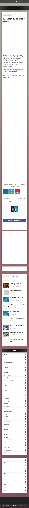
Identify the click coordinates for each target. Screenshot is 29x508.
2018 (15, 482)
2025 (15, 463)
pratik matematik (15, 427)
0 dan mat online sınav (14, 14)
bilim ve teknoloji (15, 370)
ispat (15, 396)
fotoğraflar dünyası (15, 380)
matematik (15, 409)
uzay (15, 445)
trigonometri (15, 439)
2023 (15, 468)
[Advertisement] (14, 247)
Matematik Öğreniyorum (16, 332)
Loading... (14, 117)
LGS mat (15, 359)
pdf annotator (15, 421)
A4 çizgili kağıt (14, 276)
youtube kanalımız (7, 269)
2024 (15, 465)
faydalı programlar (15, 377)
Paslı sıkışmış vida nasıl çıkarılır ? (16, 284)
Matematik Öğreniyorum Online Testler (16, 312)
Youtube (15, 367)
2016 (15, 487)
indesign (15, 393)
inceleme (15, 390)
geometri (15, 383)
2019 (15, 479)
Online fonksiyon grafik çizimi (17, 318)
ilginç (15, 385)
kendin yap (15, 401)
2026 (15, 460)
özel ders (15, 452)
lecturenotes (15, 406)
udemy (15, 442)
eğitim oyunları (15, 375)
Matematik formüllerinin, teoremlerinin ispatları (16, 298)
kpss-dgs (15, 403)
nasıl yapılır (15, 416)
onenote (15, 419)
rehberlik (15, 432)
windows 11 (15, 447)
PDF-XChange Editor (15, 362)
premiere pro (15, 429)
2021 (15, 474)
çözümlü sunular (15, 450)
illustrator (15, 388)
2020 (15, 476)
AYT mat (15, 354)
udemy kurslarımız (19, 269)
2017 (15, 485)
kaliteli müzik (15, 398)
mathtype (15, 414)
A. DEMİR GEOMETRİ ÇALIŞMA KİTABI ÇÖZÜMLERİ (17, 305)
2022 (15, 471)
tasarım (15, 437)
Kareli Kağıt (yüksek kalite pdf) (16, 340)
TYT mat (15, 365)
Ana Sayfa (5, 14)
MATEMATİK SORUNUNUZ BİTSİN (16, 326)
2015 (15, 490)
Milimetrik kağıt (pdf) (15, 290)
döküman (15, 372)
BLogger (11, 506)
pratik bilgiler (15, 424)
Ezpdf (15, 357)
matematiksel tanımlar (15, 411)
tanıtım (15, 434)
